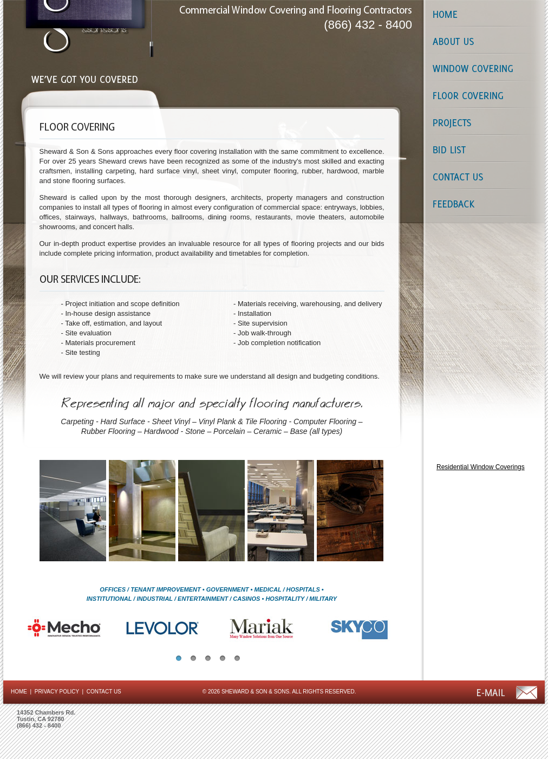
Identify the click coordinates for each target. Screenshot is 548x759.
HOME (19, 692)
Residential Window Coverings (480, 467)
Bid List (482, 149)
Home (482, 13)
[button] (178, 658)
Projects (482, 121)
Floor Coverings (482, 94)
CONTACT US (104, 692)
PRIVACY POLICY (57, 692)
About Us (482, 40)
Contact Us (482, 176)
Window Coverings (482, 67)
